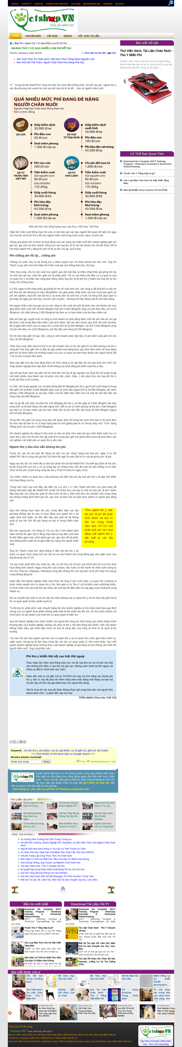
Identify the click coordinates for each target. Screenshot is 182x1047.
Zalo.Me (75, 4)
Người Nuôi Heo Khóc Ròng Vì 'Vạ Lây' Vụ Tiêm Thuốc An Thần (53, 848)
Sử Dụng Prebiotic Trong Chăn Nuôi (130, 994)
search (119, 4)
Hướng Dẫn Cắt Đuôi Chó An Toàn (66, 992)
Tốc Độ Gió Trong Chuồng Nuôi (34, 978)
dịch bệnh (102, 750)
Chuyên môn (33, 36)
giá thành (65, 750)
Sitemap (108, 4)
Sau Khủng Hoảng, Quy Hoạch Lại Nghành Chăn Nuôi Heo (50, 862)
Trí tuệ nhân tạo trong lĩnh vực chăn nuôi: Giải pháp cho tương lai (162, 995)
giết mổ (92, 750)
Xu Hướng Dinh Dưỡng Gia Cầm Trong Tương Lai (46, 839)
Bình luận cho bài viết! (95, 53)
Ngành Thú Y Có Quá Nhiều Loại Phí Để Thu (41, 48)
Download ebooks (57, 4)
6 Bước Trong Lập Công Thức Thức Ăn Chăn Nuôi (46, 855)
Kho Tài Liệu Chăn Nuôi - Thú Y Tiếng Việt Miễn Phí (98, 994)
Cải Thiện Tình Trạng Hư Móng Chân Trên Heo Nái (86, 1010)
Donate (38, 4)
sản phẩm (44, 750)
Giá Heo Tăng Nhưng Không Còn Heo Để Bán (44, 873)
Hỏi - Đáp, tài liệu (88, 36)
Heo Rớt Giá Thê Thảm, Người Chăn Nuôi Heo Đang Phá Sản (50, 62)
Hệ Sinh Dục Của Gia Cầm (66, 977)
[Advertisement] (126, 20)
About (15, 4)
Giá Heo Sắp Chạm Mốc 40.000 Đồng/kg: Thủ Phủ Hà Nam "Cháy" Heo (57, 876)
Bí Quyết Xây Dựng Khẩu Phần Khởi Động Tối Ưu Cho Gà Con (53, 869)
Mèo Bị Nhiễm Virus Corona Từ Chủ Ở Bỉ (145, 190)
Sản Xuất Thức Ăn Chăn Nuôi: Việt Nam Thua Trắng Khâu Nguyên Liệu (55, 59)
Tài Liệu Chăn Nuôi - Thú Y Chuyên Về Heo (43, 866)
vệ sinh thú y (31, 750)
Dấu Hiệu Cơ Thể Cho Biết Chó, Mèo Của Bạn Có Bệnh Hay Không (55, 859)
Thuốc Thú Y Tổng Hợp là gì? (38, 928)
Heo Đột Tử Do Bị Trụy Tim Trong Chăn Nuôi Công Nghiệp (126, 1012)
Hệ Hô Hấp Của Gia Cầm (130, 977)
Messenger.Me (91, 4)
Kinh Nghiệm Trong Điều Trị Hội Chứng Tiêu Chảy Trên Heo (166, 1011)
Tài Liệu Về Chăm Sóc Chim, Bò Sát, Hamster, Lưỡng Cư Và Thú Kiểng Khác (97, 961)
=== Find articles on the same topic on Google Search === (63, 753)
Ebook (68, 36)
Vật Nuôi (52, 36)
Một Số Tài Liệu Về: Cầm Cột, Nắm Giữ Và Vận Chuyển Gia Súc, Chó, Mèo (59, 879)
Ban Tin (19, 43)
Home (15, 36)
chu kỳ (54, 750)
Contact (27, 4)
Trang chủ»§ (11, 43)
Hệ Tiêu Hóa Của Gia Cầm (98, 977)
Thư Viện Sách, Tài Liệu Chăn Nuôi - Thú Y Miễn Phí (34, 994)
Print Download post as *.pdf (95, 761)
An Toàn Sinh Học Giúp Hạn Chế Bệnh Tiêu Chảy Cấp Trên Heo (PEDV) (57, 852)
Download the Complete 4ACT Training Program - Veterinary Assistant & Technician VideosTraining (42, 913)
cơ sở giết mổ (78, 750)
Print (114, 53)
